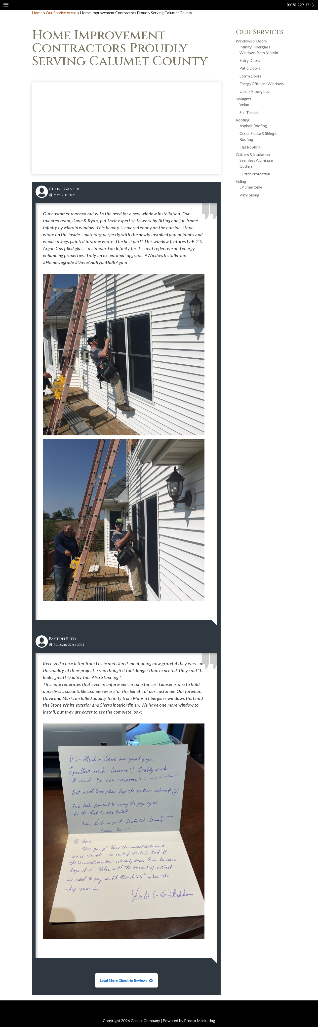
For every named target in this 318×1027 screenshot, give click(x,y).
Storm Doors (250, 76)
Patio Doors (249, 68)
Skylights (243, 98)
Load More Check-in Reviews (124, 980)
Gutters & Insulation (253, 154)
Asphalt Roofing (253, 125)
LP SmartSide (250, 187)
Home (37, 12)
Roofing (242, 119)
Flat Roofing (250, 147)
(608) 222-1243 (300, 5)
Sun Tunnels (249, 112)
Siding (241, 181)
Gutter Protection (254, 173)
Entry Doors (249, 60)
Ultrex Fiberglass (254, 91)
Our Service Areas (61, 12)
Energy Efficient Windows (261, 83)
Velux (244, 104)
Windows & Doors (251, 40)
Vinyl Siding (249, 194)
